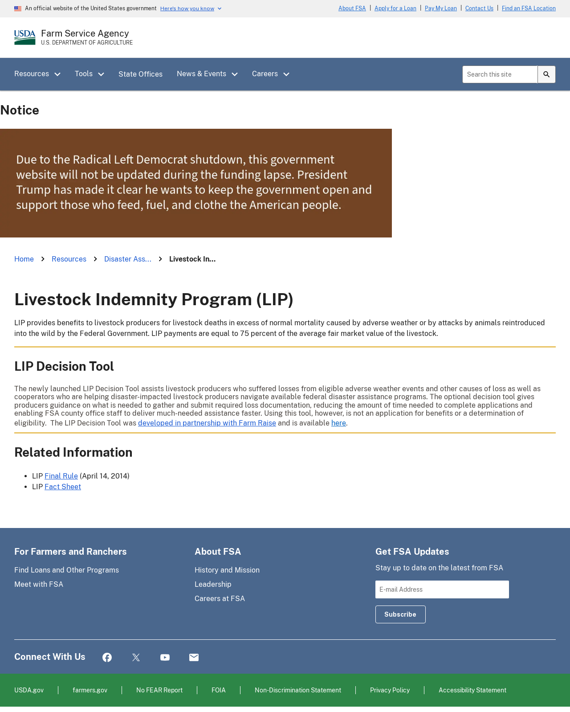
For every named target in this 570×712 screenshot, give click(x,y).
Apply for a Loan (395, 8)
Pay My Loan (441, 8)
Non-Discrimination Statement (298, 690)
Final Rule (61, 476)
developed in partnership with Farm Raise (207, 423)
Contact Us (479, 8)
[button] (60, 74)
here (338, 423)
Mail (194, 657)
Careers (265, 74)
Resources (31, 74)
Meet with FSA (38, 584)
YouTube (165, 657)
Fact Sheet (63, 487)
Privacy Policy (390, 690)
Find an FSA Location (529, 8)
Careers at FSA (220, 598)
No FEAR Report (159, 690)
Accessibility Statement (472, 690)
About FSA (352, 8)
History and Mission (227, 570)
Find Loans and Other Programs (66, 570)
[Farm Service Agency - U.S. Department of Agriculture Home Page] (87, 37)
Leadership (213, 584)
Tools (84, 74)
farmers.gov (90, 690)
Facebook (107, 657)
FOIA (219, 690)
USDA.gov (29, 690)
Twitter (136, 657)
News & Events (201, 74)
